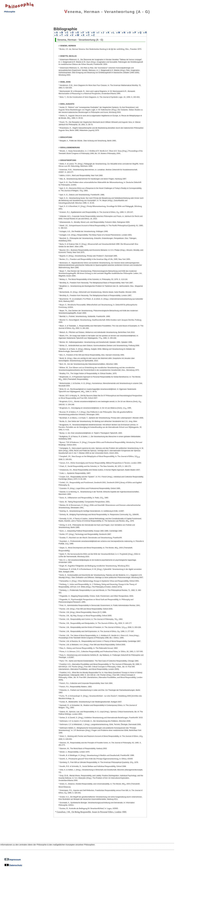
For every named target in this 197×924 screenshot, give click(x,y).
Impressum (13, 859)
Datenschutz (13, 865)
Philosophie (9, 12)
